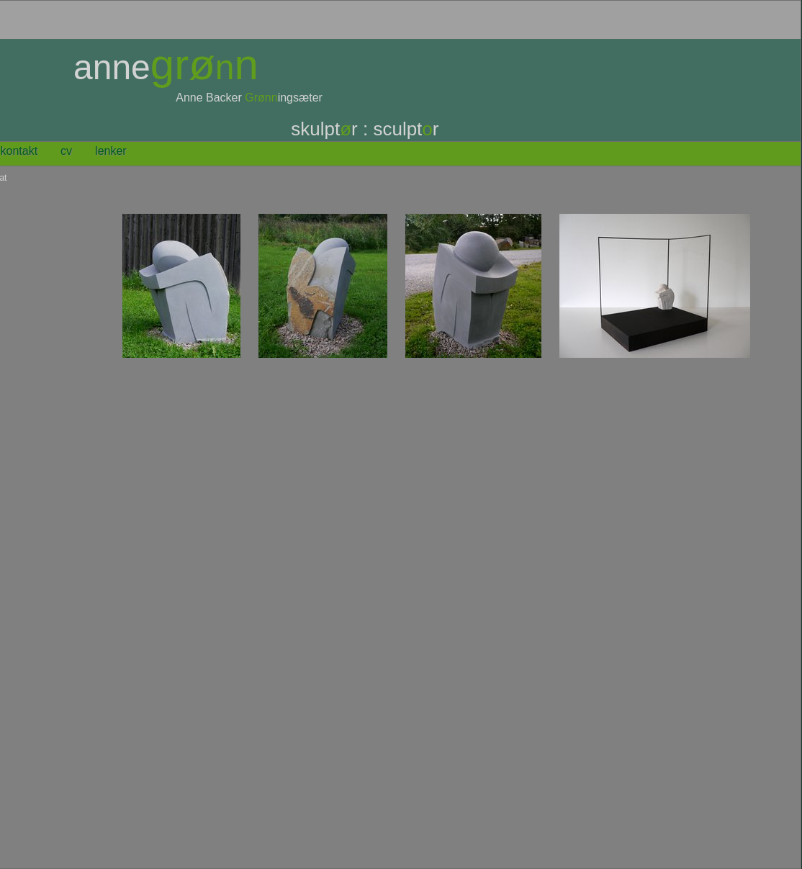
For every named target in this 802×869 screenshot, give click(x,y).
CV (66, 151)
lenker (111, 151)
